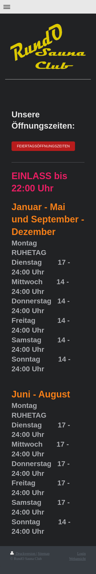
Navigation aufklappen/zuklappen (48, 6)
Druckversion (23, 554)
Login (81, 554)
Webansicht (77, 559)
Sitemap (44, 554)
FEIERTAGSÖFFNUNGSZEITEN (43, 146)
